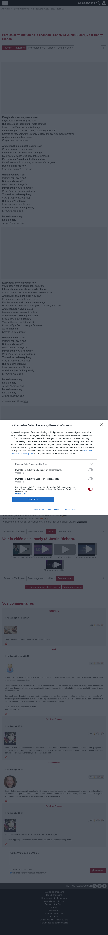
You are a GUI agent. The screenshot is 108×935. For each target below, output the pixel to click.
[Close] (102, 425)
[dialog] (54, 467)
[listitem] (54, 463)
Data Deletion (38, 509)
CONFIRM (33, 499)
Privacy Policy (70, 509)
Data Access (53, 509)
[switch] (90, 469)
